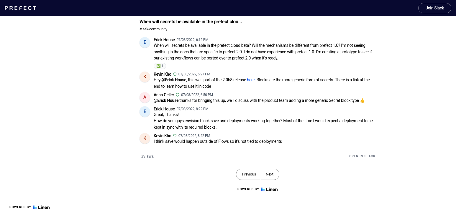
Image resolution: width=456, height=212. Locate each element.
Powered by (29, 207)
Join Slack (435, 8)
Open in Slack (362, 156)
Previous (249, 174)
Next (269, 174)
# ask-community (153, 29)
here (251, 79)
